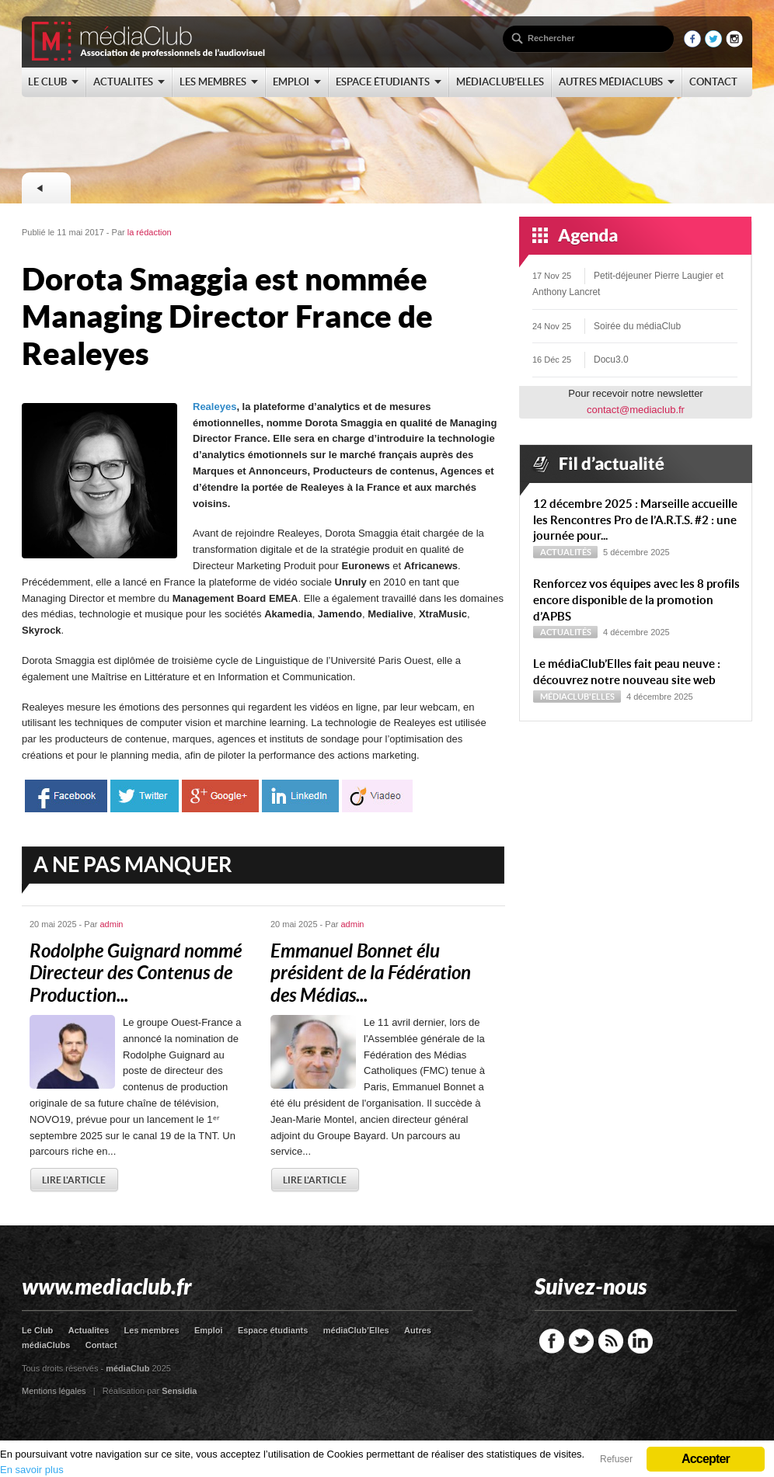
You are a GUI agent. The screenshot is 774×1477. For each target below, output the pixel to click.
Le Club (37, 1330)
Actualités (565, 552)
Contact (101, 1345)
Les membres (152, 1330)
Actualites (89, 1330)
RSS (610, 1341)
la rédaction (149, 232)
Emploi (208, 1330)
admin (112, 924)
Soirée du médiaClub (637, 326)
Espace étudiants (273, 1330)
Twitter (581, 1341)
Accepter (706, 1458)
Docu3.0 (611, 359)
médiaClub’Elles (356, 1330)
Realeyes (214, 406)
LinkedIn (640, 1341)
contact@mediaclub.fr (636, 409)
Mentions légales (54, 1390)
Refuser (616, 1459)
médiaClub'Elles (577, 696)
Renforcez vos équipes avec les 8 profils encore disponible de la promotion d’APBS (636, 600)
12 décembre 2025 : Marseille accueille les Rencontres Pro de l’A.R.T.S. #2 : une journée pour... (635, 520)
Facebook (551, 1341)
